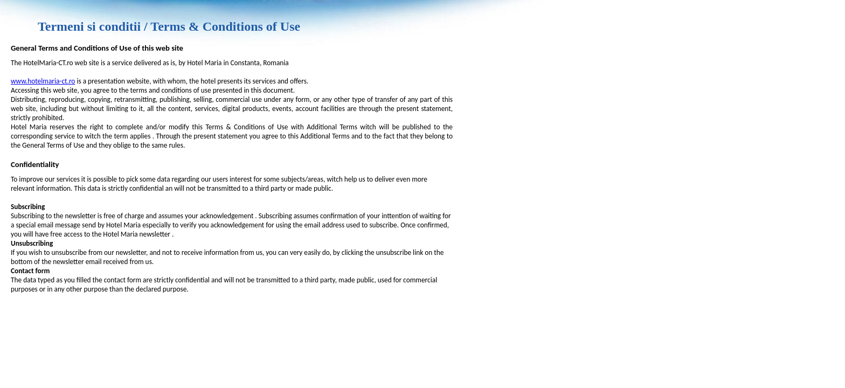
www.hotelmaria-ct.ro (43, 81)
